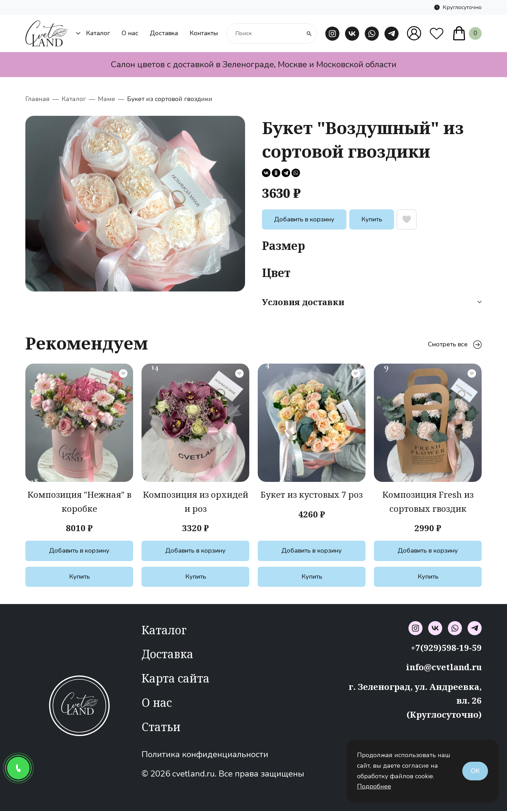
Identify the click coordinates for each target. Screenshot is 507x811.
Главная (37, 99)
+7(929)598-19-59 (446, 647)
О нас (129, 33)
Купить (371, 219)
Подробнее (374, 786)
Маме (106, 99)
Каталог (93, 33)
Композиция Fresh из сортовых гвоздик (428, 501)
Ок (475, 771)
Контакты (203, 33)
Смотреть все (455, 344)
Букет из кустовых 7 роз (312, 494)
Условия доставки (372, 302)
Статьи (161, 726)
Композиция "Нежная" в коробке (79, 501)
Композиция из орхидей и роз (195, 501)
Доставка (164, 33)
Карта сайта (175, 678)
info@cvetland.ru (444, 667)
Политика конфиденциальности (205, 754)
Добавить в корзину (304, 219)
